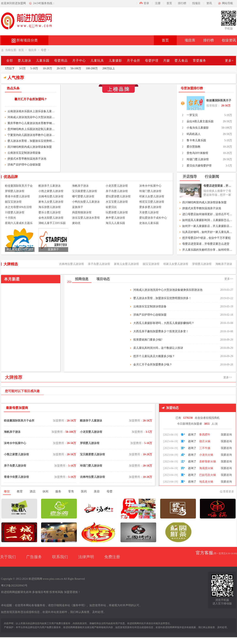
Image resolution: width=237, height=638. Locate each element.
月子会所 (133, 60)
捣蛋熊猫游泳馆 (81, 212)
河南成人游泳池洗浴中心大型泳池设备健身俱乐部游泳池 (32, 117)
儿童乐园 (42, 60)
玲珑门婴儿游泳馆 (198, 159)
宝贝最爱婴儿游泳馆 (84, 191)
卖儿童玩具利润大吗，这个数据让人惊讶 (158, 347)
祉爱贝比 (111, 207)
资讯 (209, 3)
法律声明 (86, 557)
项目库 (190, 40)
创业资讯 (229, 40)
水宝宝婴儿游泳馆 (117, 201)
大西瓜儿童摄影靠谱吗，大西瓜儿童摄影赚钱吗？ (163, 323)
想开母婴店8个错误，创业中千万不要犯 (206, 237)
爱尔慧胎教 (193, 146)
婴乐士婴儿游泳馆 (50, 212)
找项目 (196, 3)
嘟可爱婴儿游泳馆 (83, 196)
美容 (97, 491)
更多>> (228, 278)
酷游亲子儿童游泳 (50, 185)
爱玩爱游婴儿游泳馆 (118, 196)
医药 (84, 491)
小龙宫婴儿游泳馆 (117, 185)
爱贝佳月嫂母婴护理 (199, 165)
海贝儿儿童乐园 (115, 223)
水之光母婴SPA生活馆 (18, 207)
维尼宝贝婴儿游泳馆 (151, 201)
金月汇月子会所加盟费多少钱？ (152, 364)
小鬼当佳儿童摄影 (198, 127)
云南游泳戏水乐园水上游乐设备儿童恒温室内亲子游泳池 (32, 111)
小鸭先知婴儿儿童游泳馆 (86, 202)
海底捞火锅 (206, 473)
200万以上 (109, 68)
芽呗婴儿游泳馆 (14, 191)
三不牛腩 (204, 453)
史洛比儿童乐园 (149, 223)
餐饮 (7, 491)
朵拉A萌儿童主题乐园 (200, 121)
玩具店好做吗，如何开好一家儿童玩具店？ (207, 232)
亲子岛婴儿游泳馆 (117, 191)
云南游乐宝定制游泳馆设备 (24, 152)
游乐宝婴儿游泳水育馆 (86, 217)
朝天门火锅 (206, 433)
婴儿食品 (181, 60)
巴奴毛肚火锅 (207, 480)
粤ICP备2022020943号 (14, 585)
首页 (169, 3)
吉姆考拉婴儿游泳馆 (51, 196)
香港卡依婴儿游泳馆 (17, 196)
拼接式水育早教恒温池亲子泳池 (27, 158)
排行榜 (182, 3)
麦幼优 (76, 223)
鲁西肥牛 (204, 440)
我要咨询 (226, 433)
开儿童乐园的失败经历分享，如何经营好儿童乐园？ (207, 249)
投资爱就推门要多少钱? (147, 339)
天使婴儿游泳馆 (149, 212)
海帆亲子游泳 (80, 185)
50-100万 (76, 68)
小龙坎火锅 (206, 460)
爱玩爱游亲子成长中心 (153, 217)
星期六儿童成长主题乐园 (19, 223)
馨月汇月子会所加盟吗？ (30, 99)
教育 (20, 491)
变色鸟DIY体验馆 (197, 153)
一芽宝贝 (192, 115)
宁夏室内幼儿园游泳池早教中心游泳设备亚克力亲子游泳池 (32, 135)
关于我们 (8, 557)
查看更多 (228, 491)
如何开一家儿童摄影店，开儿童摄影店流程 (207, 226)
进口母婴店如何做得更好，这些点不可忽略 (207, 214)
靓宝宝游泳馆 (13, 201)
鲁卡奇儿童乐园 (196, 140)
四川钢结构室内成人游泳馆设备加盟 (30, 146)
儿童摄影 (115, 60)
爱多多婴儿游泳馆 (150, 207)
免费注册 (112, 557)
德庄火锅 (204, 447)
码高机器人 (193, 134)
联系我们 (60, 557)
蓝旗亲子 (77, 207)
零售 (71, 491)
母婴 (43, 50)
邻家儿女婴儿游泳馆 (151, 196)
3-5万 (22, 68)
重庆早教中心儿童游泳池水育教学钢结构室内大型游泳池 (32, 123)
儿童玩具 (97, 60)
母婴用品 (61, 60)
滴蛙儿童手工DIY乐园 (52, 223)
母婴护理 (151, 60)
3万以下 (10, 68)
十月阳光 (10, 217)
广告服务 (34, 557)
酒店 (33, 491)
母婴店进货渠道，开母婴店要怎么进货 (218, 185)
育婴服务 (199, 60)
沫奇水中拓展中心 (150, 185)
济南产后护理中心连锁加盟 (24, 164)
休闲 (45, 491)
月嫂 (166, 60)
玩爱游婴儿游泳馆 (117, 212)
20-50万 (61, 68)
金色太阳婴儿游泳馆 (51, 217)
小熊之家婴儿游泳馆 (51, 191)
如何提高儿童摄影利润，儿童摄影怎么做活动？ (207, 220)
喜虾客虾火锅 (207, 467)
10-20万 (47, 68)
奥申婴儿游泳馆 (115, 217)
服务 (58, 491)
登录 (146, 3)
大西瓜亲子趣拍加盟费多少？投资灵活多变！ (161, 331)
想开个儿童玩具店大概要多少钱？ (154, 356)
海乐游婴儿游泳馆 (50, 207)
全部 (9, 60)
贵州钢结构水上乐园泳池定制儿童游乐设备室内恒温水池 (32, 129)
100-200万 (92, 68)
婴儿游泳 (24, 60)
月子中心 (79, 60)
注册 (158, 3)
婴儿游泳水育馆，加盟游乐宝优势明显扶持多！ (32, 140)
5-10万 (34, 68)
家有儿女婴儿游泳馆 (51, 201)
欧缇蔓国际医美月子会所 (218, 101)
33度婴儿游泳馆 (14, 212)
